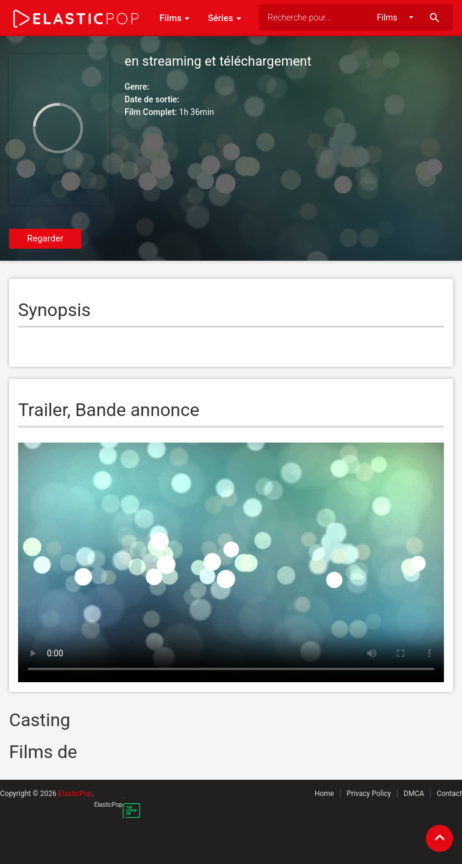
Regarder (45, 238)
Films (174, 18)
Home (324, 793)
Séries (224, 18)
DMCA (414, 793)
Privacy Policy (368, 793)
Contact (449, 793)
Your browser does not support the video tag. (231, 562)
